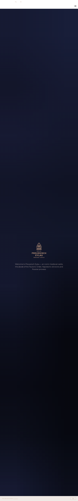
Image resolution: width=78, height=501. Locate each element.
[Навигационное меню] (75, 6)
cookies (15, 498)
